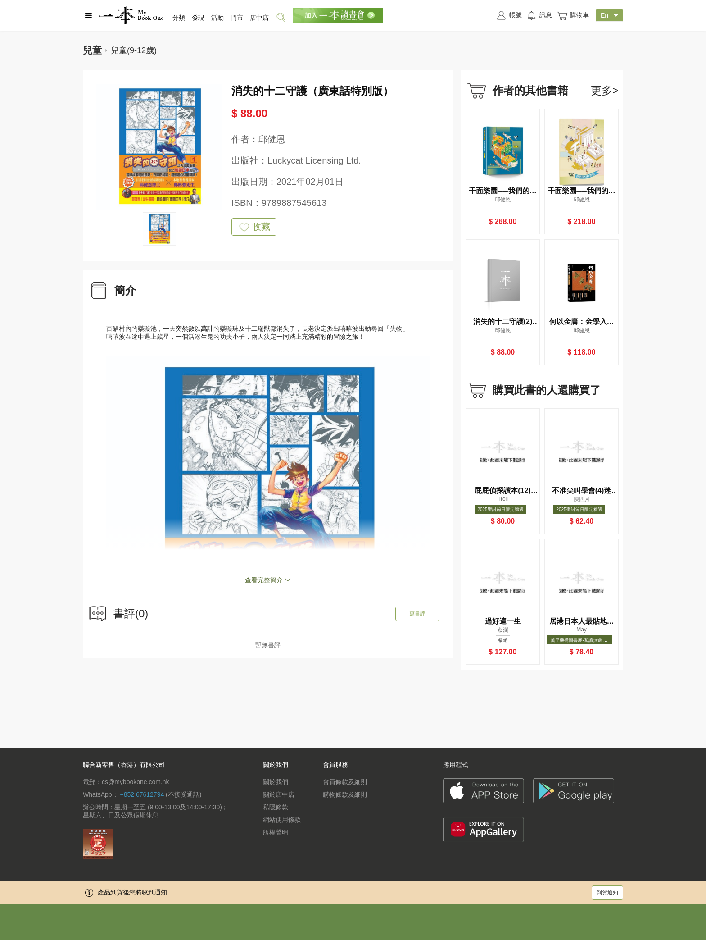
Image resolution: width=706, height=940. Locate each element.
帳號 (509, 15)
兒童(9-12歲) (134, 50)
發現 (198, 17)
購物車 (573, 15)
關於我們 (275, 781)
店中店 (259, 17)
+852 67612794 (142, 794)
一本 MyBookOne (131, 15)
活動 (217, 17)
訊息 (539, 15)
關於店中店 (278, 794)
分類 (178, 17)
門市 (237, 17)
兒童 (92, 50)
